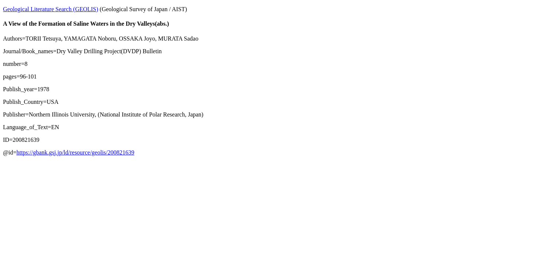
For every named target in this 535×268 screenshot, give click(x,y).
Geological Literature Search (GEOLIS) (50, 9)
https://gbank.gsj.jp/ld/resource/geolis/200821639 (75, 152)
